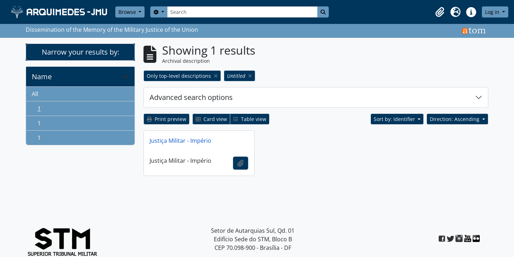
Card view (211, 119)
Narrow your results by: (80, 52)
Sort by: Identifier (395, 119)
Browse (128, 12)
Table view (249, 119)
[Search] (242, 11)
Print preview (166, 119)
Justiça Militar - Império (180, 141)
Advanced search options (191, 97)
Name (42, 76)
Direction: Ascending (455, 119)
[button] (440, 12)
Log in (493, 12)
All (35, 94)
